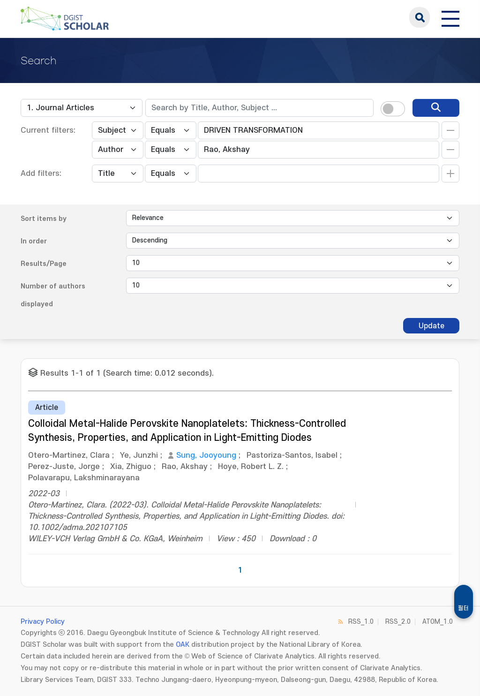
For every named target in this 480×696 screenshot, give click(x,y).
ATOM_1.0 (437, 621)
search (419, 17)
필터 (463, 608)
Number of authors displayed (53, 295)
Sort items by (44, 219)
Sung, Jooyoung (206, 455)
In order (34, 241)
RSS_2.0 (398, 621)
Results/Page (44, 264)
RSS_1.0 (361, 621)
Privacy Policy (43, 622)
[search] (435, 108)
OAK (182, 645)
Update (431, 326)
